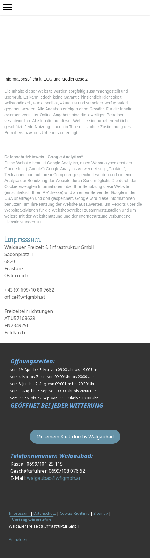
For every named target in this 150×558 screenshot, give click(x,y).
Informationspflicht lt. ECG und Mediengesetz (46, 79)
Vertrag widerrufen (31, 519)
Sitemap (100, 513)
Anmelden (18, 539)
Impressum (19, 513)
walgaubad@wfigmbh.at (53, 478)
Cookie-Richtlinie (75, 513)
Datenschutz (44, 513)
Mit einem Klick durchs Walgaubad (75, 436)
